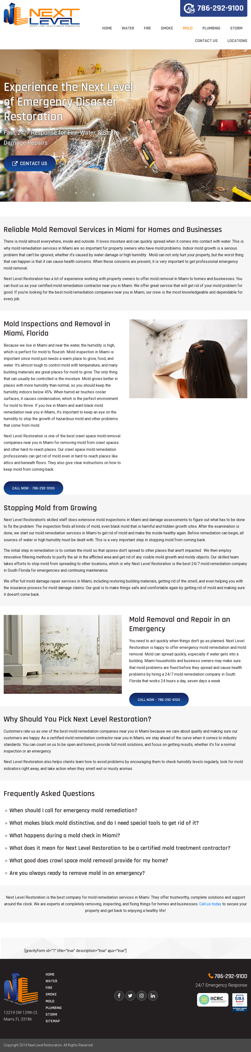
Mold (188, 28)
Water (128, 28)
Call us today (210, 904)
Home (107, 28)
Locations (237, 40)
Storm (236, 28)
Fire (147, 28)
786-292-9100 (214, 8)
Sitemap (53, 1021)
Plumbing (211, 28)
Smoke (167, 28)
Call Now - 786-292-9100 (33, 488)
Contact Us (206, 40)
